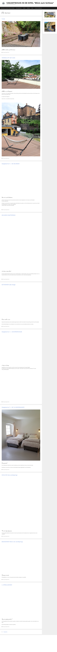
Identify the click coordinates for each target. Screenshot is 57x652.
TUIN (3, 19)
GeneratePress (26, 650)
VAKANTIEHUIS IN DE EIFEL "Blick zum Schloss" (30, 3)
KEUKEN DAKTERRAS (8, 215)
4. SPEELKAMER (7, 585)
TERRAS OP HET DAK (8, 58)
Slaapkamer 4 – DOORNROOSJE (12, 332)
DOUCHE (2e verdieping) (9, 475)
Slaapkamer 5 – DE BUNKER (10, 164)
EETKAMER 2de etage (8, 284)
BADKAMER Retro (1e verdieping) (12, 541)
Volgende (6, 631)
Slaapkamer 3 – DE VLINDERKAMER (13, 407)
